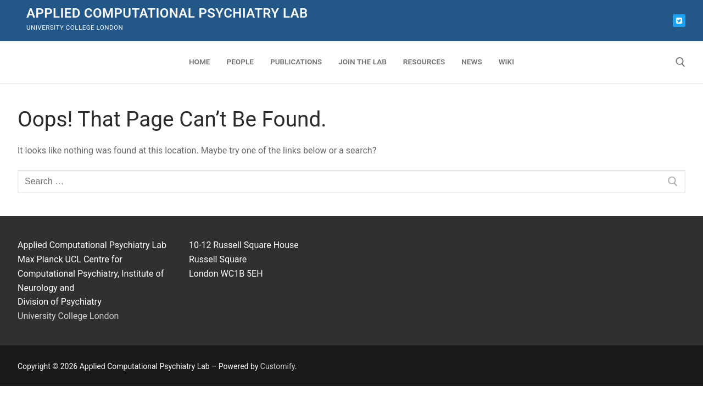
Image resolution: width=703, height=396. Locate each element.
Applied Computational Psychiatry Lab (167, 13)
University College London (68, 316)
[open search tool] (680, 62)
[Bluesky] (679, 20)
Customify (277, 366)
